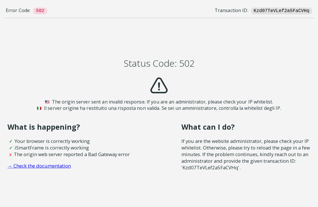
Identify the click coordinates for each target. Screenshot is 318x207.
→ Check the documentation (39, 165)
